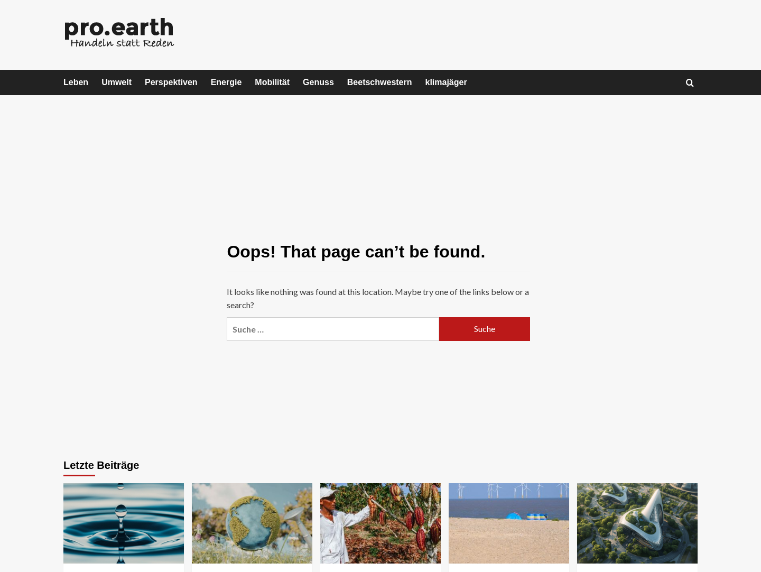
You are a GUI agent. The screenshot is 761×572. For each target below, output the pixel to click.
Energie (226, 82)
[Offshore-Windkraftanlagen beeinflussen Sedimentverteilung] (509, 523)
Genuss (318, 82)
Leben (75, 82)
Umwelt (116, 82)
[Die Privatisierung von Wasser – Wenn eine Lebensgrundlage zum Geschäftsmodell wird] (123, 523)
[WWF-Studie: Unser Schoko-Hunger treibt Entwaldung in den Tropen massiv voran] (380, 523)
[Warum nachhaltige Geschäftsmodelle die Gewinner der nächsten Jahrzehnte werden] (637, 523)
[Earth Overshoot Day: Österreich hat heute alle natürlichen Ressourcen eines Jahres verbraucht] (252, 523)
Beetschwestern (379, 82)
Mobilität (272, 82)
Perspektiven (171, 82)
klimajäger (446, 82)
